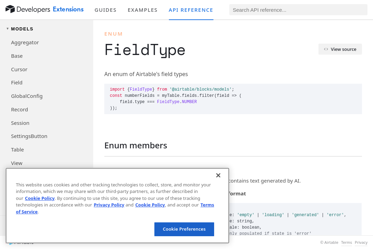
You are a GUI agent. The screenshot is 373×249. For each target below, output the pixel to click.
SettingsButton (29, 135)
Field (16, 82)
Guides (106, 9)
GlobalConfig (26, 95)
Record (19, 109)
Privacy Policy (109, 205)
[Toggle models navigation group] (46, 29)
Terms (346, 242)
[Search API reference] (298, 9)
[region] (117, 205)
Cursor (19, 69)
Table (17, 149)
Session (20, 122)
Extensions (68, 9)
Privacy (361, 242)
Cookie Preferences (184, 229)
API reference (191, 9)
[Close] (218, 175)
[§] (99, 145)
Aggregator (25, 42)
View (16, 162)
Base (17, 55)
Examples (143, 9)
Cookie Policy (40, 198)
